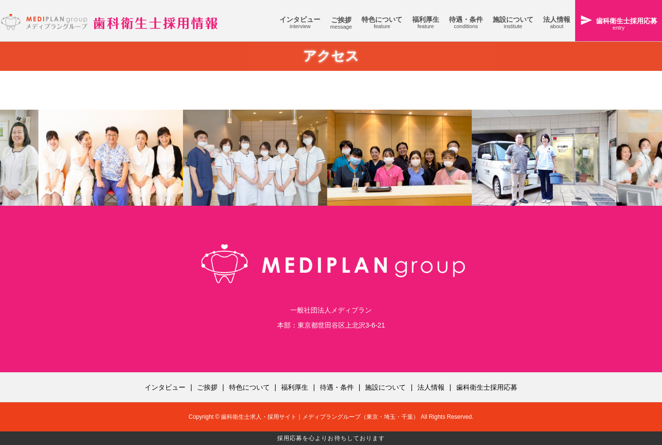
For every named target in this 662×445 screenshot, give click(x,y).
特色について (249, 387)
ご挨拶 (207, 387)
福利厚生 (294, 387)
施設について (385, 387)
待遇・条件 (337, 387)
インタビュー (165, 387)
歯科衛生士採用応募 (486, 387)
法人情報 (431, 387)
